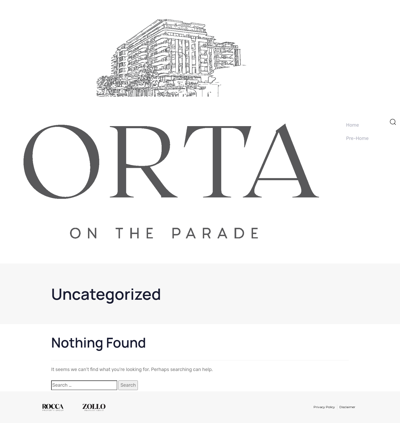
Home (352, 125)
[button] (393, 122)
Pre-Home (357, 138)
